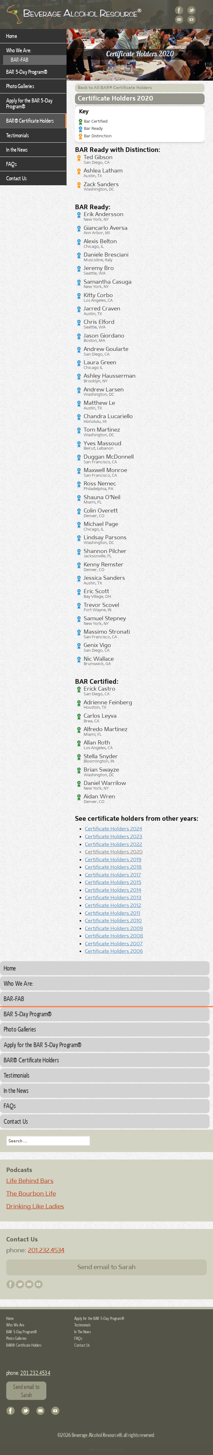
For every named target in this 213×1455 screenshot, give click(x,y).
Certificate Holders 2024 (113, 828)
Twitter (192, 10)
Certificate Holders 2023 (113, 836)
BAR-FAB (19, 59)
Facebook (179, 10)
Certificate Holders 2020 (114, 851)
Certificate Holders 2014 (113, 890)
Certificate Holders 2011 (112, 913)
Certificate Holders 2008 (114, 936)
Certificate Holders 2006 (114, 951)
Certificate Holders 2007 (113, 943)
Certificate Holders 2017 (113, 875)
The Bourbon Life (31, 1193)
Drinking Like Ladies (35, 1206)
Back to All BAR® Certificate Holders (115, 87)
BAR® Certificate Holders (30, 120)
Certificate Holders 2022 (113, 844)
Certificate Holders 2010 (113, 920)
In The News (82, 1331)
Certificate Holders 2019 (113, 859)
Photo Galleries (20, 86)
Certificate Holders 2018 (113, 867)
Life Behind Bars (29, 1180)
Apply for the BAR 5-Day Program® (29, 103)
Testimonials (17, 135)
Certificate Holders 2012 (113, 905)
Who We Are (15, 1324)
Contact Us (179, 20)
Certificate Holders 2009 (114, 928)
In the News (17, 149)
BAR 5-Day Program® (26, 71)
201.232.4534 (46, 1250)
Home (11, 35)
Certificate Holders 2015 (113, 882)
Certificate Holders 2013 (113, 897)
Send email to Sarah (106, 1267)
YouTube (192, 20)
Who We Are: (18, 50)
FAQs (11, 163)
